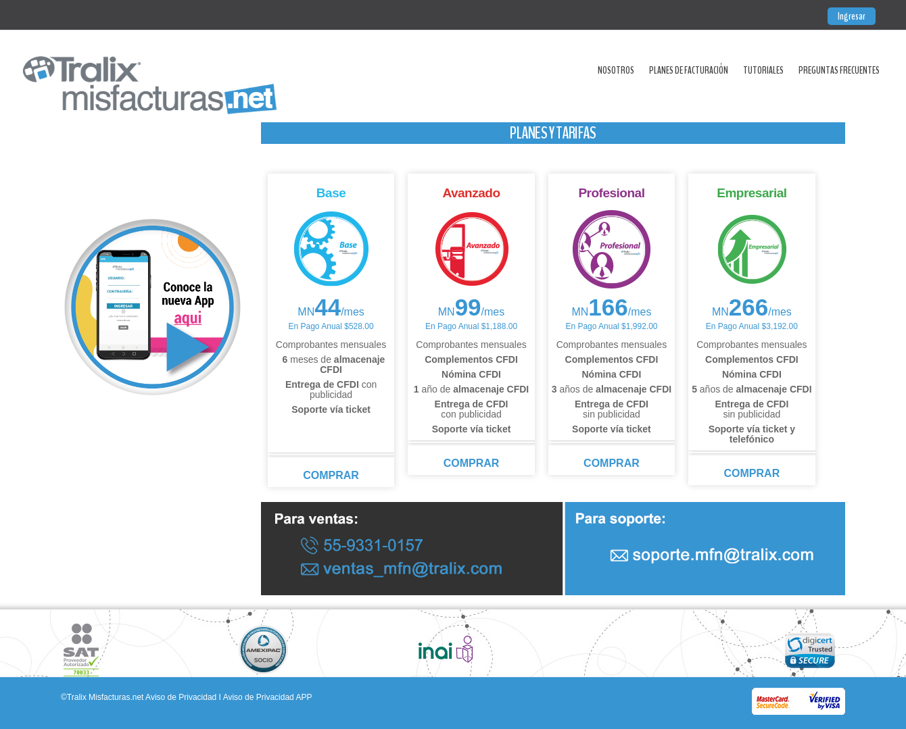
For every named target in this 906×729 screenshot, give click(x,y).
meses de (331, 364)
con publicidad (331, 389)
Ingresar (851, 16)
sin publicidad (611, 409)
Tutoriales (763, 70)
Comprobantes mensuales (331, 344)
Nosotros (616, 70)
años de (611, 389)
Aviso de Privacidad (180, 697)
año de (471, 389)
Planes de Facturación (688, 70)
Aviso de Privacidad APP (267, 697)
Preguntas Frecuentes (839, 70)
